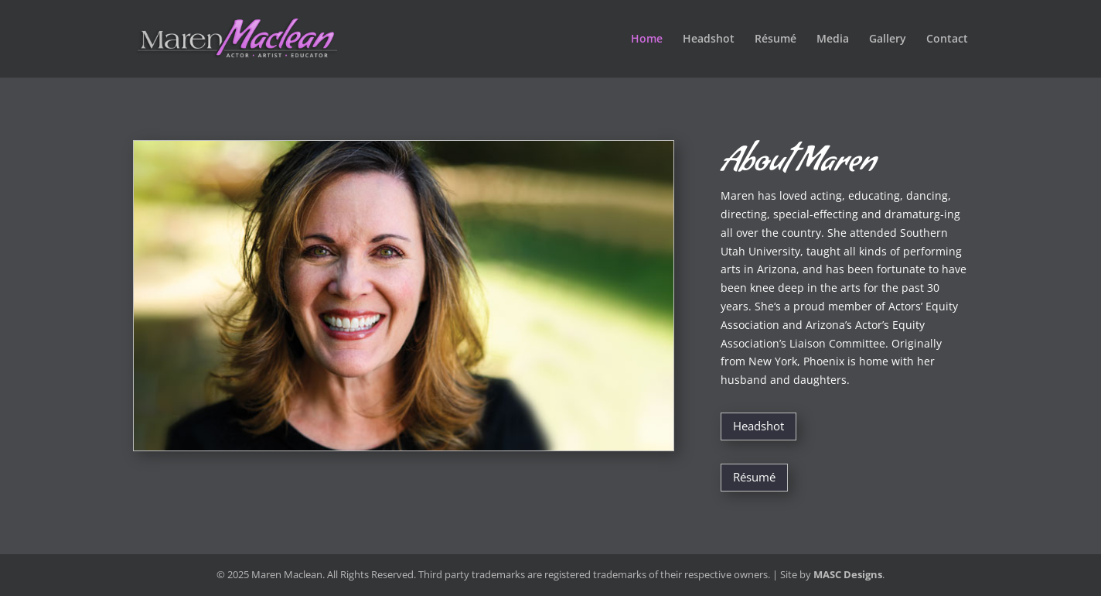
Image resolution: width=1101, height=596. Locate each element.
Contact (947, 39)
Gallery (887, 39)
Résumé (775, 39)
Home (647, 39)
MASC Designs (847, 574)
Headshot (709, 39)
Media (832, 39)
